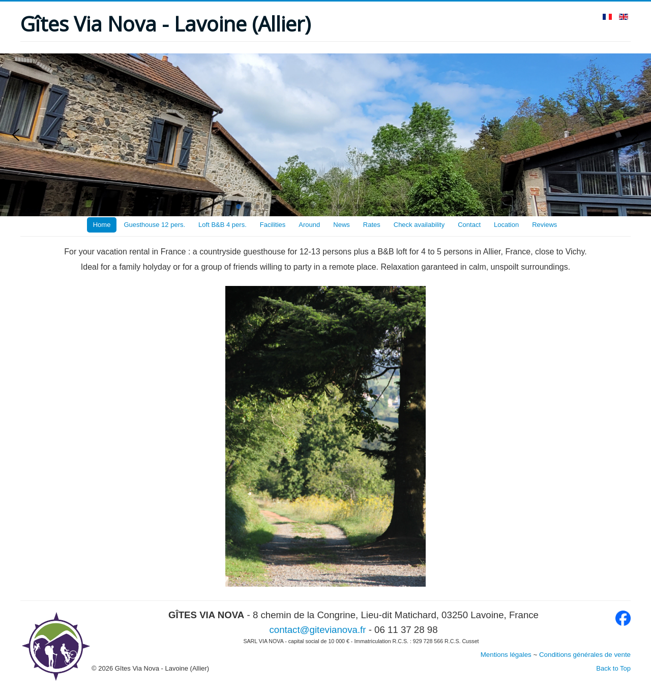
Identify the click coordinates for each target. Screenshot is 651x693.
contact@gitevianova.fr (317, 629)
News (341, 224)
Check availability (419, 224)
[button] (16, 135)
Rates (371, 224)
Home (102, 224)
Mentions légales (506, 654)
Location (506, 224)
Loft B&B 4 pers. (222, 224)
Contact (469, 224)
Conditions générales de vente (585, 654)
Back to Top (613, 668)
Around (309, 224)
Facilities (273, 224)
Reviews (544, 224)
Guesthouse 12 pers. (154, 224)
